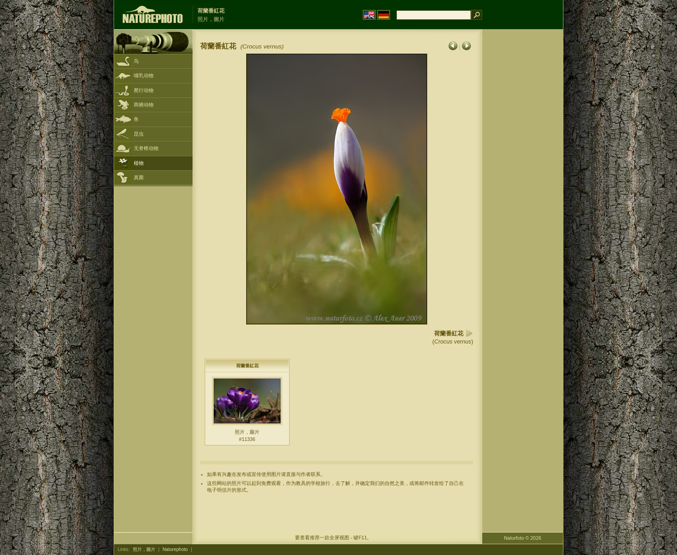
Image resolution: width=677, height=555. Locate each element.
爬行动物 (144, 90)
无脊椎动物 (146, 148)
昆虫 (139, 134)
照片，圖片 (144, 549)
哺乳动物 (144, 75)
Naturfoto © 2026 (522, 538)
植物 (139, 163)
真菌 (139, 177)
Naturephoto (175, 549)
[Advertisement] (522, 173)
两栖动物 (144, 104)
